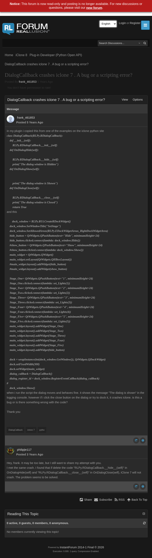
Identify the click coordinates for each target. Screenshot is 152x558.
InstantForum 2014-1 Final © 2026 (82, 547)
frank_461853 (28, 81)
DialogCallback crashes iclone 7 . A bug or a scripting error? (46, 64)
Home (9, 55)
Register (135, 23)
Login (122, 23)
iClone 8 (21, 55)
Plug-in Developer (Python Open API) (55, 55)
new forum (94, 8)
